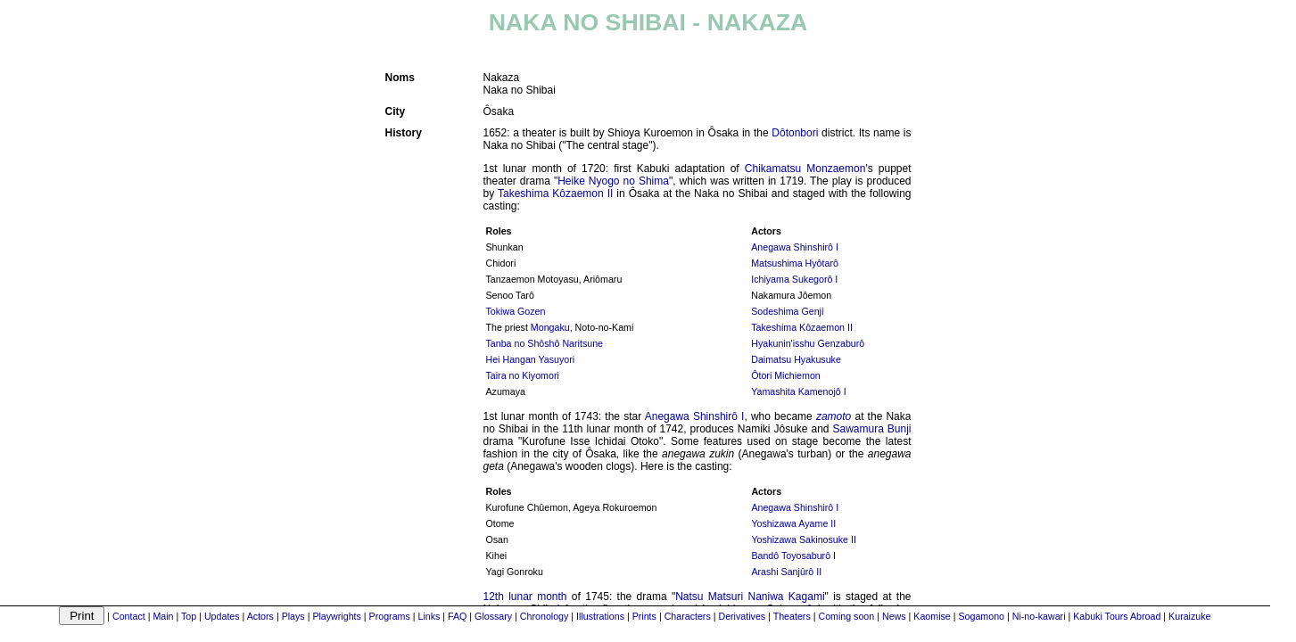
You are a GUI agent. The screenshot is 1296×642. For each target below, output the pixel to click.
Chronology (544, 616)
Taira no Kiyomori (522, 375)
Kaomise (931, 616)
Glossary (493, 616)
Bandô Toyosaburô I (793, 555)
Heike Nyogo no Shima (613, 181)
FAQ (457, 616)
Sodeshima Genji (787, 311)
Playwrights (336, 616)
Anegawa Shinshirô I (794, 247)
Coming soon (846, 616)
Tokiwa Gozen (516, 311)
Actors (260, 616)
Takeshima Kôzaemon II (555, 193)
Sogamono (981, 616)
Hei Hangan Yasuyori (530, 359)
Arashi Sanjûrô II (786, 571)
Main (163, 616)
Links (428, 616)
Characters (688, 616)
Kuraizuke (1189, 616)
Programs (389, 616)
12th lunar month (525, 596)
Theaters (792, 616)
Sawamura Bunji (871, 429)
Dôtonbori (795, 133)
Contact (128, 616)
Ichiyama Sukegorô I (794, 279)
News (894, 616)
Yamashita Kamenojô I (798, 391)
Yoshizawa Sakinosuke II (803, 539)
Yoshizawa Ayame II (793, 523)
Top (188, 616)
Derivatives (741, 616)
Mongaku (550, 327)
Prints (644, 616)
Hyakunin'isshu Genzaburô (807, 343)
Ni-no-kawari (1039, 616)
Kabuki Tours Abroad (1116, 616)
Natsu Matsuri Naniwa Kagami (749, 596)
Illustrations (600, 616)
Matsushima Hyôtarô (794, 263)
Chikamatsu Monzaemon (805, 168)
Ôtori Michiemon (786, 375)
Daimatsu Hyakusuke (796, 359)
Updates (222, 616)
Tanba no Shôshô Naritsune (545, 343)
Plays (293, 616)
